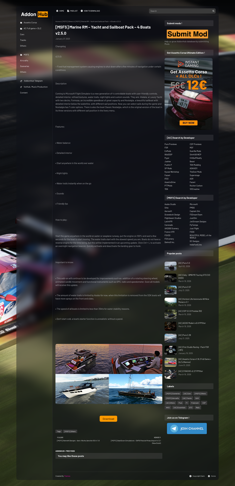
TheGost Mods (196, 172)
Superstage (195, 175)
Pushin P (168, 165)
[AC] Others (170, 403)
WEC (168, 407)
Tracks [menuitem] (23, 40)
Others (23, 72)
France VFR (169, 232)
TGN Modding (195, 165)
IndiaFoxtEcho (196, 244)
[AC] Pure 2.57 (184, 287)
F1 (186, 403)
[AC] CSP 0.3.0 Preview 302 (190, 311)
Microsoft (194, 204)
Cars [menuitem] (22, 34)
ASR (191, 179)
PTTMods (168, 185)
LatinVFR (168, 221)
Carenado (169, 225)
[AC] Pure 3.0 (184, 263)
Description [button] (61, 83)
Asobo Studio (170, 204)
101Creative (194, 189)
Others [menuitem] (23, 45)
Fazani (167, 175)
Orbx (166, 208)
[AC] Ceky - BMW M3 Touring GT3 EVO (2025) (194, 276)
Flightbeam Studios (173, 218)
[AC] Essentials (179, 407)
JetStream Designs (198, 221)
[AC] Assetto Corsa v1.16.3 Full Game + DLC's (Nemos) (194, 360)
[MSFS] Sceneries (173, 393)
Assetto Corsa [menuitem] (28, 22)
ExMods (168, 151)
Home (60, 11)
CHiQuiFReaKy (196, 158)
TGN (166, 189)
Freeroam (195, 403)
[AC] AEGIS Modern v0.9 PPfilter (192, 323)
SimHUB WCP (195, 154)
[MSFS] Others (67, 21)
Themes (67, 476)
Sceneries (24, 66)
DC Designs (194, 241)
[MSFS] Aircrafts (172, 398)
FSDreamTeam (196, 214)
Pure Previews (171, 144)
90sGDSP (168, 154)
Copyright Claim (197, 476)
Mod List (72, 11)
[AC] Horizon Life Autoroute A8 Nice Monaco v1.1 (193, 300)
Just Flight (194, 228)
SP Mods (168, 168)
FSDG (192, 232)
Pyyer (167, 158)
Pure (180, 403)
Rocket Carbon (196, 185)
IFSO (166, 179)
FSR (166, 147)
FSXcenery (169, 239)
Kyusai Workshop (172, 172)
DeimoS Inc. (170, 242)
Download (108, 418)
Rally (198, 407)
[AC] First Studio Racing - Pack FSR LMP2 (193, 348)
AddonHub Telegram (31, 80)
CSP (204, 403)
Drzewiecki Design (172, 214)
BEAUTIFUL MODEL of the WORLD (200, 236)
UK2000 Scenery (172, 228)
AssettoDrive (170, 182)
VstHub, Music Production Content (34, 89)
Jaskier (168, 161)
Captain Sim (195, 211)
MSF (191, 147)
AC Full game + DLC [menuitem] (30, 28)
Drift (197, 398)
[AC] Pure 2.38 (184, 335)
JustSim (193, 218)
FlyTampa (194, 225)
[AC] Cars (187, 393)
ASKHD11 (193, 168)
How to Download (90, 11)
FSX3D (167, 235)
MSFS (24, 54)
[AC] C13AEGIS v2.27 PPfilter (190, 371)
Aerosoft (168, 211)
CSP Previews (195, 144)
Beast (192, 161)
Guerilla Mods (195, 151)
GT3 (190, 407)
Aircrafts (24, 60)
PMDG (192, 208)
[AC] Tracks (187, 398)
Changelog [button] (60, 46)
